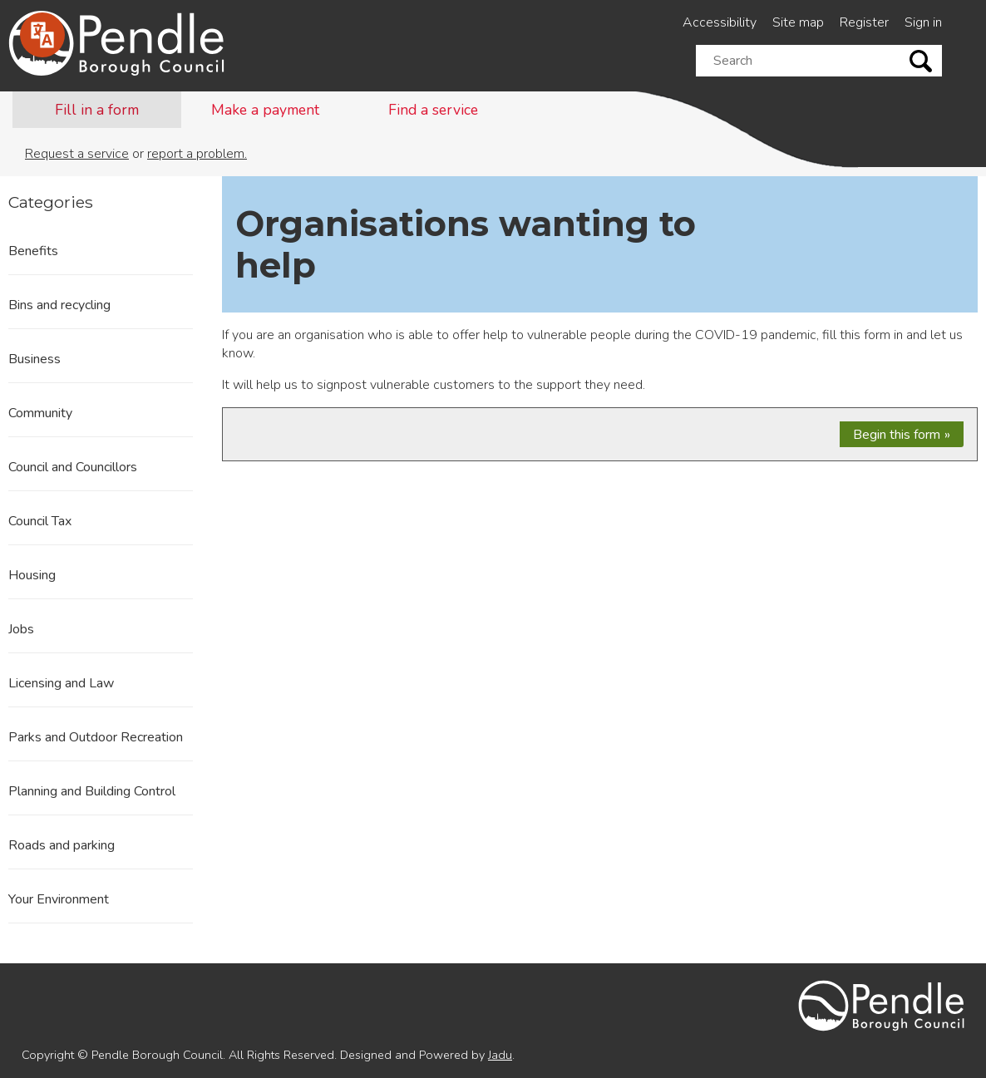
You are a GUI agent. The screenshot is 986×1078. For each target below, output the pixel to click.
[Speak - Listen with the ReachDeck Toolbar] (42, 34)
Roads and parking (61, 845)
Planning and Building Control (91, 791)
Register (864, 22)
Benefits (33, 251)
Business (34, 359)
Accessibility (720, 22)
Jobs (21, 629)
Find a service (433, 110)
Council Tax (39, 521)
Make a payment (265, 110)
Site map (798, 22)
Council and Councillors (72, 467)
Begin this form (896, 435)
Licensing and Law (61, 683)
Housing (32, 575)
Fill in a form (97, 110)
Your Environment (58, 899)
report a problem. (197, 154)
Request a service (77, 154)
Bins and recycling (59, 305)
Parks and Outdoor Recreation (95, 737)
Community (40, 413)
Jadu (500, 1054)
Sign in (923, 22)
